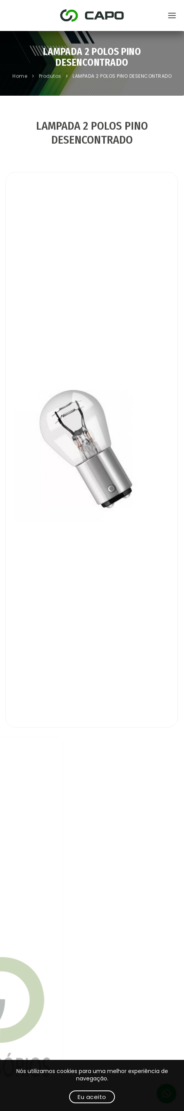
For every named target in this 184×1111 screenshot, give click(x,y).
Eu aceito (92, 1097)
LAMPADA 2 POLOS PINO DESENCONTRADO (122, 77)
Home (20, 77)
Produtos (51, 77)
